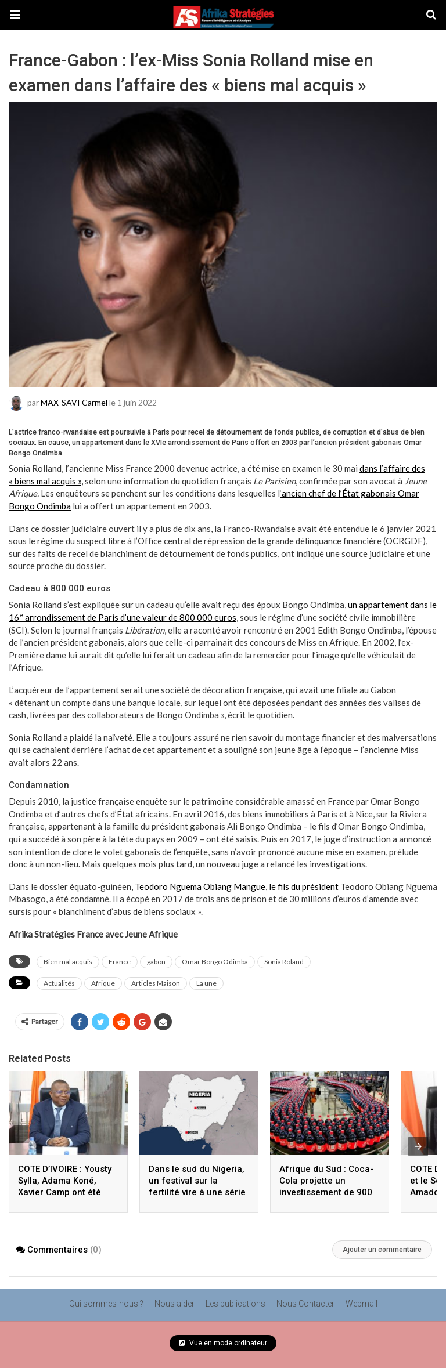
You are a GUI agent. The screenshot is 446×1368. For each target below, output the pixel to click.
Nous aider (174, 1303)
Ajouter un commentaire (382, 1250)
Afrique (103, 983)
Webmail (361, 1303)
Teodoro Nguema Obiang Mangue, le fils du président (237, 886)
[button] (15, 15)
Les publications (235, 1303)
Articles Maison (155, 983)
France (120, 961)
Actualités (59, 983)
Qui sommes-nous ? (106, 1303)
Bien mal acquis (68, 961)
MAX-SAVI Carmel (74, 402)
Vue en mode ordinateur (223, 1343)
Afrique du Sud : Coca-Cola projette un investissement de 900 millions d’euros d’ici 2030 (326, 1192)
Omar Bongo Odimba (215, 961)
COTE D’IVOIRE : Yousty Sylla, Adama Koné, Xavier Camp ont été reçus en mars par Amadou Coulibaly (65, 1192)
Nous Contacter (305, 1303)
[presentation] (418, 1146)
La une (206, 983)
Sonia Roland (284, 961)
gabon (156, 961)
